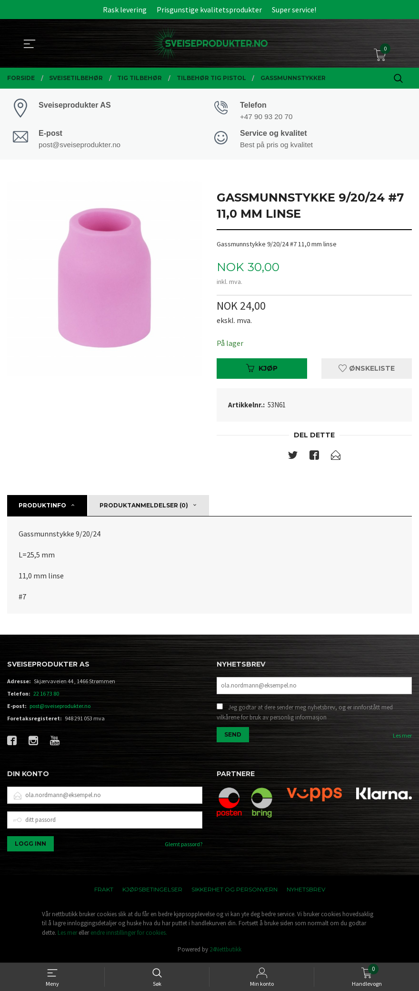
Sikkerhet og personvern (234, 889)
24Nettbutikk (225, 950)
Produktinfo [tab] (42, 506)
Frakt (103, 889)
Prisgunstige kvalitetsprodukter (209, 9)
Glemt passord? (183, 844)
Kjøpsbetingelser (152, 889)
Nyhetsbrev (306, 889)
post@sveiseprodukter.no (60, 706)
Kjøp (262, 369)
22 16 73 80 (46, 694)
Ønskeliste (367, 369)
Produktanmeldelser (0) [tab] (144, 506)
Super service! (294, 9)
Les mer (402, 736)
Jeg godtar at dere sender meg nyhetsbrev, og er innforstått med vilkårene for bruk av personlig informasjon (305, 713)
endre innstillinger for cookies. (128, 933)
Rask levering (125, 9)
